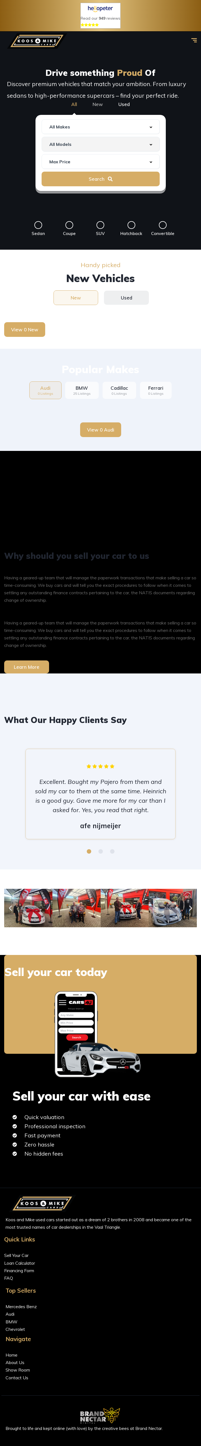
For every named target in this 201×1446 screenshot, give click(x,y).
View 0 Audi (100, 430)
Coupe (69, 233)
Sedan (38, 233)
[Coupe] (69, 225)
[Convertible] (163, 225)
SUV (100, 233)
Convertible (162, 233)
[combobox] (101, 126)
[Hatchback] (131, 225)
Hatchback (131, 233)
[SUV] (100, 225)
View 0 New (24, 329)
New (98, 104)
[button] (89, 851)
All (74, 104)
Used (124, 104)
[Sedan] (38, 225)
